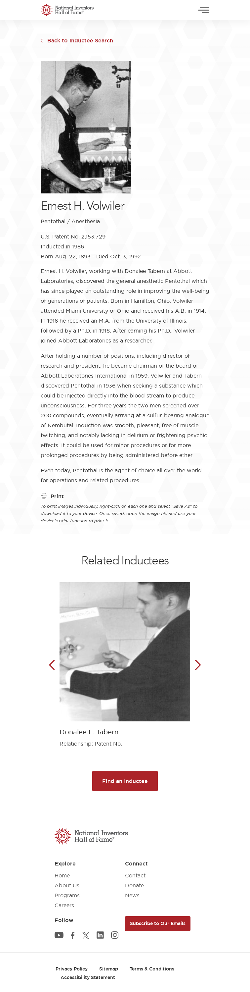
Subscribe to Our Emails (158, 923)
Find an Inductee (125, 781)
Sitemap (108, 968)
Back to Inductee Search (80, 40)
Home (62, 875)
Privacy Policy (72, 968)
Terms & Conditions (152, 968)
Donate (134, 885)
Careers (64, 905)
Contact (135, 875)
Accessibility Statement (88, 977)
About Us (67, 885)
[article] (125, 659)
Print (52, 496)
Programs (67, 895)
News (132, 895)
